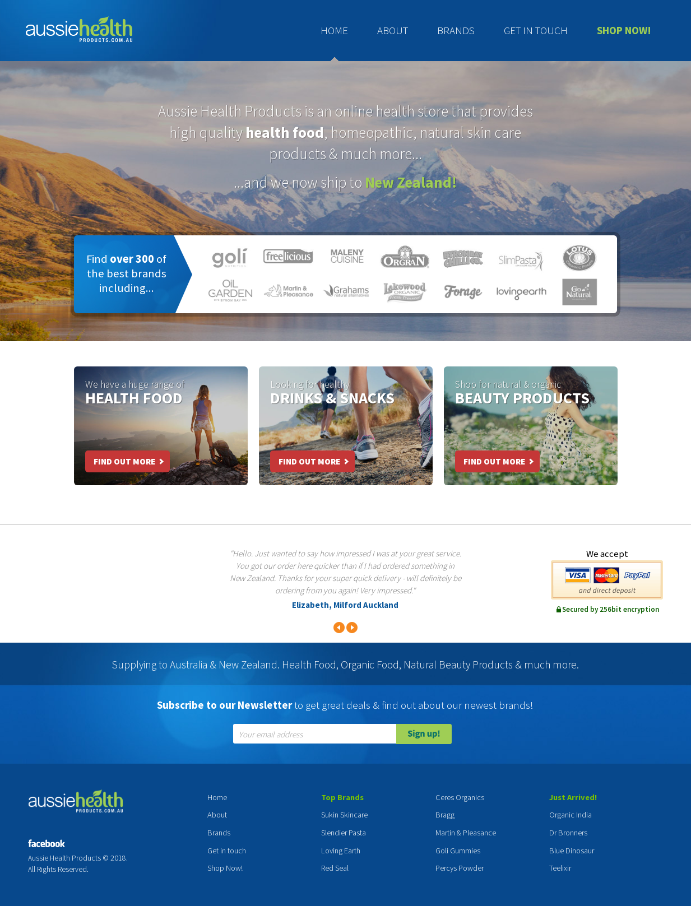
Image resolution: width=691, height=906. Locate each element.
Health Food (134, 398)
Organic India (570, 815)
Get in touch (536, 30)
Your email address (271, 735)
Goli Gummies (457, 850)
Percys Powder (459, 868)
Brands (456, 30)
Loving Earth (340, 850)
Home (334, 30)
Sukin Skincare (344, 815)
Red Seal (335, 868)
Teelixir (560, 868)
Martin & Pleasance (465, 833)
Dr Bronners (568, 833)
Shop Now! (624, 30)
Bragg (445, 815)
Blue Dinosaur (571, 850)
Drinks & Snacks (332, 398)
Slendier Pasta (343, 833)
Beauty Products (522, 398)
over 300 (132, 259)
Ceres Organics (459, 797)
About (392, 30)
